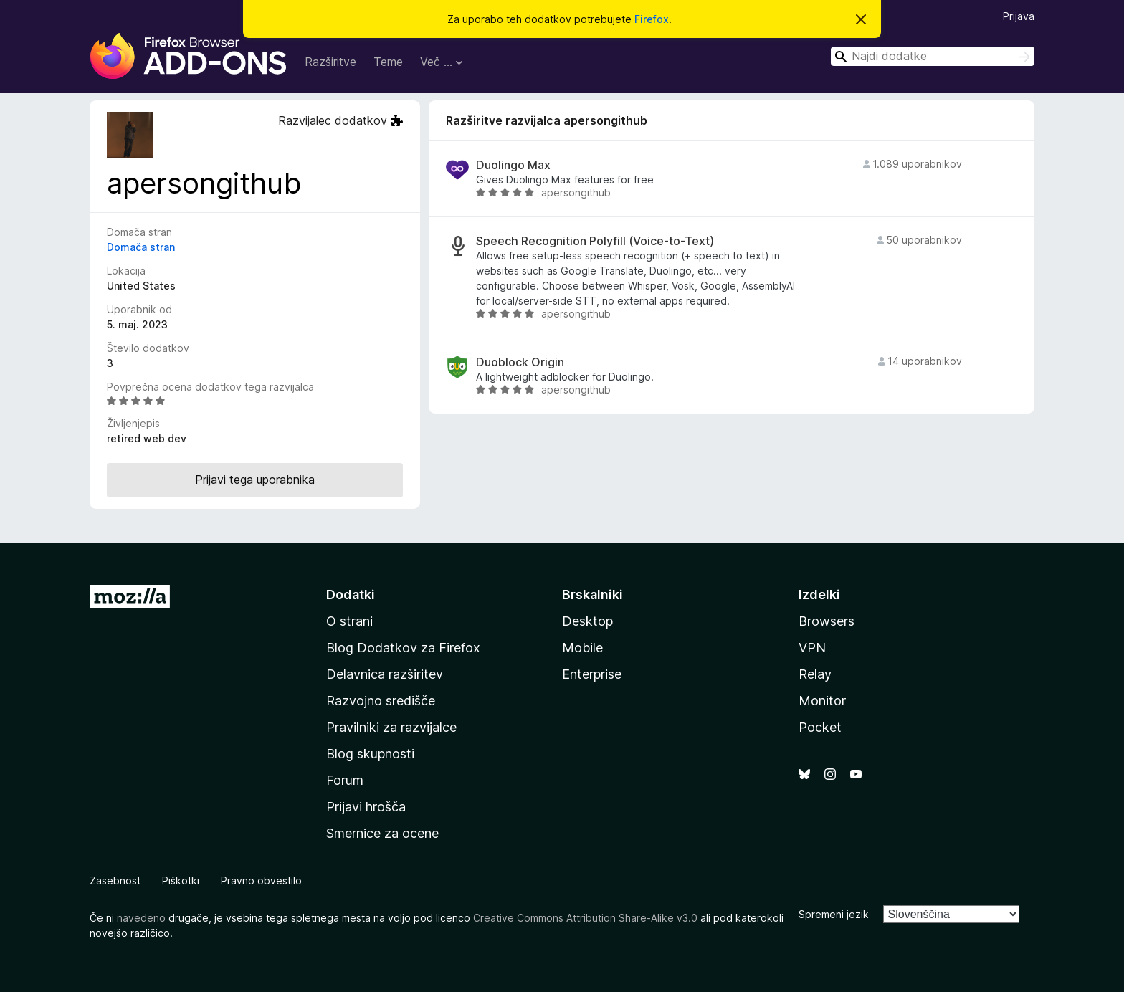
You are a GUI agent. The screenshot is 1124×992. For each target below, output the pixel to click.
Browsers (826, 621)
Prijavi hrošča (366, 806)
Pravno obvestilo (261, 880)
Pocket (820, 727)
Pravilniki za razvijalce (391, 727)
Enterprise (591, 674)
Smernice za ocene (382, 833)
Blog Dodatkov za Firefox (403, 647)
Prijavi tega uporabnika (255, 479)
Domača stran (141, 247)
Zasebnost (115, 880)
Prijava (1018, 16)
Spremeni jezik (834, 914)
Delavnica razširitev (384, 674)
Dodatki (350, 594)
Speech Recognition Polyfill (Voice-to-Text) (595, 241)
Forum (344, 780)
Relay (815, 674)
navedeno (141, 918)
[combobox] (932, 56)
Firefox (651, 19)
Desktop (587, 621)
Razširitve (330, 61)
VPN (812, 647)
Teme (388, 61)
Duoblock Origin (520, 362)
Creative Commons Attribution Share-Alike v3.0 (585, 918)
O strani (349, 621)
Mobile (582, 647)
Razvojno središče (380, 700)
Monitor (822, 700)
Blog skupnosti (370, 753)
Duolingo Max (513, 165)
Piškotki (180, 880)
